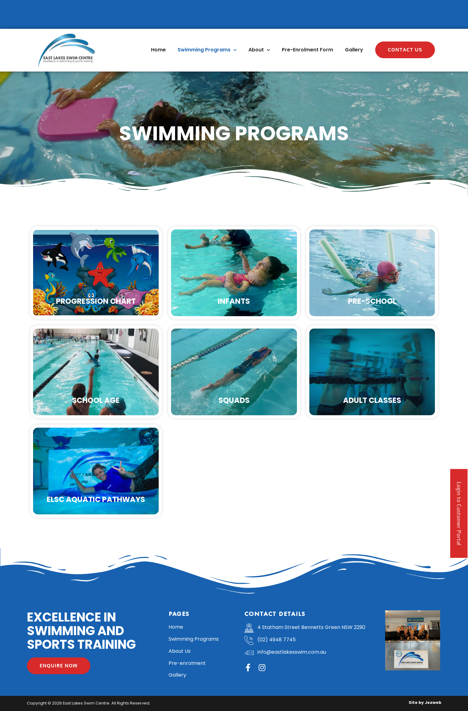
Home (158, 49)
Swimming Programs (207, 50)
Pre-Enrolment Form (307, 49)
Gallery (354, 49)
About (259, 50)
